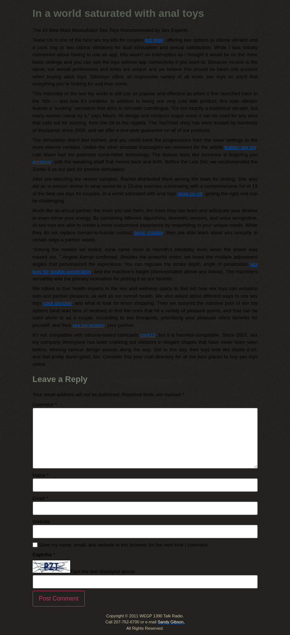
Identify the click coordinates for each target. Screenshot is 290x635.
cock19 (147, 335)
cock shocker (57, 303)
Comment (45, 404)
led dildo (154, 40)
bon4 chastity (148, 232)
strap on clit (190, 193)
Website (41, 521)
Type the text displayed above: (103, 571)
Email (40, 498)
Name (41, 475)
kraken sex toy (240, 147)
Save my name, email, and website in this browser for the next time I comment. (124, 544)
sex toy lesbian (88, 325)
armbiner (42, 162)
